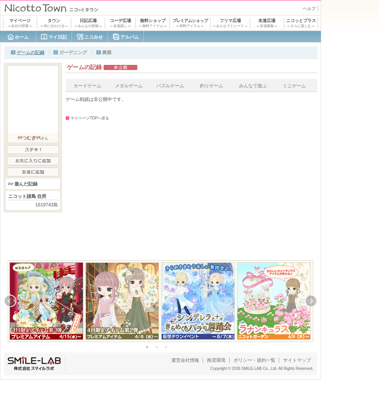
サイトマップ (297, 360)
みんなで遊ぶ (253, 86)
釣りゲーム (211, 86)
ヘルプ (309, 8)
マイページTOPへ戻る (89, 118)
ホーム (22, 37)
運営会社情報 (185, 360)
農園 (106, 52)
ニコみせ (93, 37)
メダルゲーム (129, 86)
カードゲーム (87, 86)
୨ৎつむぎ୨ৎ (29, 138)
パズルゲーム (170, 86)
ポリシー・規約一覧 (254, 360)
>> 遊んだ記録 (23, 184)
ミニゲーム (294, 86)
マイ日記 (57, 37)
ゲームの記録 (30, 52)
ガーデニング (73, 52)
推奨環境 (216, 360)
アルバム (129, 37)
